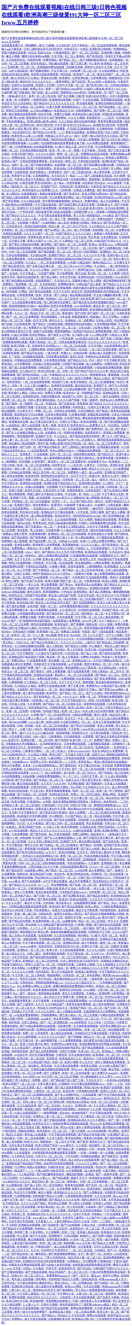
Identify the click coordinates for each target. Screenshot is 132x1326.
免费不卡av (79, 1188)
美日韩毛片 (113, 953)
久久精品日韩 (10, 182)
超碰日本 (95, 476)
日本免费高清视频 (55, 360)
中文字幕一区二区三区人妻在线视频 (97, 617)
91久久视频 (106, 624)
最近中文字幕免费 (87, 910)
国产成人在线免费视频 (23, 367)
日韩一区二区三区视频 (15, 63)
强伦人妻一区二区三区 (28, 468)
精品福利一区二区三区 (15, 1069)
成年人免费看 (77, 812)
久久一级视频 (96, 211)
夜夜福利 (68, 313)
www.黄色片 (67, 1145)
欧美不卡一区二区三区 (57, 237)
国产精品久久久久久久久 (21, 215)
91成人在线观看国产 (27, 1112)
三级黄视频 (32, 1018)
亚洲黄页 (25, 454)
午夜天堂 (51, 1268)
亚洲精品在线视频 (29, 1224)
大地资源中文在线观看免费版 (90, 577)
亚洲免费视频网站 (114, 1257)
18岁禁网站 (118, 993)
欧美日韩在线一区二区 (51, 1206)
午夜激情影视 (92, 580)
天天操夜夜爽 (76, 428)
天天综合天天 (62, 280)
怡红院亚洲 (87, 298)
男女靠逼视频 (94, 823)
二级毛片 (89, 642)
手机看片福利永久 (84, 457)
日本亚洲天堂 (14, 226)
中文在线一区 (73, 494)
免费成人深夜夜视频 (106, 233)
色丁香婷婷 (116, 790)
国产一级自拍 (28, 993)
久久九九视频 (76, 117)
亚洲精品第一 (103, 747)
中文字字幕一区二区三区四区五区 (24, 859)
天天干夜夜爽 (41, 1000)
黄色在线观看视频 (42, 624)
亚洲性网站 (80, 591)
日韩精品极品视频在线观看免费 (28, 906)
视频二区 (18, 428)
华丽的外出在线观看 (98, 356)
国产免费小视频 (103, 1235)
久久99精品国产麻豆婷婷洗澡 (55, 924)
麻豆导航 (114, 1069)
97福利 (88, 88)
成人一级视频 (44, 1087)
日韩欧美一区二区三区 (90, 997)
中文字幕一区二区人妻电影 (68, 56)
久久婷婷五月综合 (23, 1156)
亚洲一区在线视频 (99, 700)
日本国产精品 (72, 418)
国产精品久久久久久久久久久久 (108, 403)
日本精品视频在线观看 (34, 150)
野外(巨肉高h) (43, 182)
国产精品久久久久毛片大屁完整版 (63, 551)
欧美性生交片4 (42, 1123)
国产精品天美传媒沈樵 (92, 1134)
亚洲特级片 (55, 172)
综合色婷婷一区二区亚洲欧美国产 (84, 599)
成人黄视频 (21, 541)
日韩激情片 (119, 743)
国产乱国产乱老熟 (32, 580)
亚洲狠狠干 (55, 1235)
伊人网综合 (13, 193)
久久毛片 (46, 783)
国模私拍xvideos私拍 (73, 92)
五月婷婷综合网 (45, 338)
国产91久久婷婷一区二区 (110, 298)
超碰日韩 (34, 588)
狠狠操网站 (54, 975)
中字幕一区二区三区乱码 (78, 747)
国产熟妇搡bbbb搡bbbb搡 (99, 164)
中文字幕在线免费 (101, 1112)
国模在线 (92, 624)
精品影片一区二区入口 (25, 186)
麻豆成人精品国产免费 (62, 595)
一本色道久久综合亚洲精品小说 (39, 855)
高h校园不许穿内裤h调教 (32, 816)
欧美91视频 (52, 580)
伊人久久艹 (21, 298)
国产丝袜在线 (67, 403)
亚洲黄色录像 (75, 67)
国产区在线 (84, 1268)
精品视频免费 (116, 1029)
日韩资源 (38, 562)
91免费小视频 (57, 566)
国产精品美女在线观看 (108, 924)
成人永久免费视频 (59, 407)
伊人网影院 (56, 816)
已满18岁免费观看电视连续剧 (108, 1272)
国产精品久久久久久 (117, 584)
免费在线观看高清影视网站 (60, 1109)
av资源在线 (109, 81)
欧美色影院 (94, 1188)
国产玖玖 (30, 678)
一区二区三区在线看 (74, 345)
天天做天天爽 (17, 240)
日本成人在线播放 (115, 783)
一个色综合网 (25, 211)
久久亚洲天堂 (68, 609)
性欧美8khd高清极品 (63, 139)
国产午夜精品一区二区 (47, 570)
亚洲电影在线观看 (31, 483)
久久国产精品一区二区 (79, 816)
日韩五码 (116, 732)
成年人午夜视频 (24, 892)
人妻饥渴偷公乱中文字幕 (43, 866)
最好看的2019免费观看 (19, 204)
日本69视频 (71, 1235)
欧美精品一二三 (119, 461)
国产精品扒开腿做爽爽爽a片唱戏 (105, 913)
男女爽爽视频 (59, 884)
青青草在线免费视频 (79, 1004)
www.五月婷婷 (100, 168)
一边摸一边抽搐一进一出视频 (96, 1152)
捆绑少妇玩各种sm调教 (36, 56)
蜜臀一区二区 (44, 410)
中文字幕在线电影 (46, 204)
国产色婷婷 (62, 740)
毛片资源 (25, 1116)
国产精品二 (122, 436)
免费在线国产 (105, 219)
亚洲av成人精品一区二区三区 (60, 559)
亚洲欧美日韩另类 (104, 125)
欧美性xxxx (106, 244)
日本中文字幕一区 (92, 776)
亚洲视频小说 (109, 863)
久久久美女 (95, 1022)
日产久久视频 (114, 635)
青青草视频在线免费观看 (99, 627)
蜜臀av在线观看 (97, 1315)
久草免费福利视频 (105, 324)
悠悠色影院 (14, 381)
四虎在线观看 (10, 512)
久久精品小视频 (38, 754)
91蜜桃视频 (68, 678)
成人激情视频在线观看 (58, 457)
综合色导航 (45, 114)
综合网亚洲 (121, 320)
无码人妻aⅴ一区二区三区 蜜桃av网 (44, 1101)
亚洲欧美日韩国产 (115, 472)
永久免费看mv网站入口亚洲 (34, 986)
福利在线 (14, 1022)
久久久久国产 (14, 902)
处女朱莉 (45, 627)
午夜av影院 (42, 1170)
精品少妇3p (62, 1282)
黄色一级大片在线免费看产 (31, 1311)
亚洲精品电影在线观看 (116, 179)
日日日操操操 (104, 277)
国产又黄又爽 (79, 63)
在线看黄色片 (93, 432)
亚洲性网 (104, 993)
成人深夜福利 (53, 772)
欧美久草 (52, 949)
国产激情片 (38, 671)
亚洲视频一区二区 (26, 284)
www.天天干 (122, 1076)
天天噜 (13, 812)
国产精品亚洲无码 (14, 266)
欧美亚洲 (69, 1091)
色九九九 (113, 921)
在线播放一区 (53, 432)
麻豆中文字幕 (33, 902)
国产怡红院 (79, 81)
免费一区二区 (88, 696)
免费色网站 (50, 59)
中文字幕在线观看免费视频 (55, 215)
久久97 (39, 1004)
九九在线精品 (61, 798)
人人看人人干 (31, 1304)
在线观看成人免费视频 (67, 620)
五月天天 (70, 718)
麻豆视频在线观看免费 (23, 114)
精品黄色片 (98, 834)
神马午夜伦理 (44, 125)
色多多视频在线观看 (97, 855)
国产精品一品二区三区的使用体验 (83, 570)
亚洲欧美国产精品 (113, 161)
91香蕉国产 (39, 461)
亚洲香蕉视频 (11, 352)
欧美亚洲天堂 (67, 1268)
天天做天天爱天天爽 (77, 754)
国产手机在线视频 (51, 418)
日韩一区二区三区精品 (47, 479)
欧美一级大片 (10, 978)
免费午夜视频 (46, 617)
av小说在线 (95, 1000)
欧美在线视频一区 (91, 421)
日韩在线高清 (89, 1279)
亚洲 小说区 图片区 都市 (24, 128)
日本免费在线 (109, 237)
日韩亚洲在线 (80, 77)
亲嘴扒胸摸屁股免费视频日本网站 (74, 986)
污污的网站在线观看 (118, 638)
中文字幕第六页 (32, 1120)
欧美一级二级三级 (51, 1243)
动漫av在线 (52, 722)
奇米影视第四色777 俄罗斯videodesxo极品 (85, 1304)
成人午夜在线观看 (59, 834)
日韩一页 (68, 371)
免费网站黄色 (66, 284)
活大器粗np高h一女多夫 (113, 667)
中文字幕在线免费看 (66, 1065)
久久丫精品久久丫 (110, 620)
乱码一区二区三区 (61, 454)
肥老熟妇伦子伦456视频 (29, 414)
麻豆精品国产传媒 (41, 874)
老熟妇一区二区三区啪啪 (111, 986)
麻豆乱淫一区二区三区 (107, 305)
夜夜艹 (50, 88)
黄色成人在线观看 (35, 1134)
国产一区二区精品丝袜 (78, 172)
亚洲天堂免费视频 (61, 305)
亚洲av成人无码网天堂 (103, 352)
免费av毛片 (37, 88)
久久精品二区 (53, 599)
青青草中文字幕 (21, 175)
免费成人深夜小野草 (15, 533)
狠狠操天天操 (50, 1127)
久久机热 (82, 1145)
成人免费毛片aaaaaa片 (105, 1073)
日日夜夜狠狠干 (101, 548)
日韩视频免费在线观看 (103, 523)
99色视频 (12, 291)
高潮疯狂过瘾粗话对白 (115, 960)
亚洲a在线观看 (79, 899)
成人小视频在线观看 (69, 1011)
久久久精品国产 (21, 1047)
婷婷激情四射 (108, 910)
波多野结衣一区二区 (111, 884)
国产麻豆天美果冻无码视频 (112, 736)
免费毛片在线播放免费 (52, 685)
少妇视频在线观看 (33, 356)
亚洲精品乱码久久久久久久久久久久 (49, 1214)
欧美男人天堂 (88, 559)
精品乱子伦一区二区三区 (45, 313)
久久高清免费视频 (65, 935)
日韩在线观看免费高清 (73, 342)
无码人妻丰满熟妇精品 (42, 400)
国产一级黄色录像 (107, 1174)
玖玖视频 (25, 461)
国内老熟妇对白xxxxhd (87, 515)
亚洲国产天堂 (44, 436)
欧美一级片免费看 (108, 1239)
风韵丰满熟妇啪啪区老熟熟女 (71, 801)
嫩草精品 (41, 1253)
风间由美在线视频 (117, 508)
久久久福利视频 (27, 1036)
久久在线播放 (22, 1152)
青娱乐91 (96, 222)
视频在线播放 (26, 1130)
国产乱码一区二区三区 (100, 1185)
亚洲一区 (102, 790)
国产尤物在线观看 (55, 1120)
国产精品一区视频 (91, 845)
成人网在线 (55, 389)
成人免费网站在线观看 (80, 1167)
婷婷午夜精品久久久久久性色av (52, 573)
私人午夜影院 (70, 656)
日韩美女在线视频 (65, 410)
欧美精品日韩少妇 (83, 1319)
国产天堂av (8, 1257)
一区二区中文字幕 (64, 1141)
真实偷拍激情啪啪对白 (110, 682)
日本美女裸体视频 (56, 414)
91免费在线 (123, 229)
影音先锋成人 (39, 63)
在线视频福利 (29, 193)
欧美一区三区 (95, 707)
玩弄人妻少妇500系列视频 (33, 139)
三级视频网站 (94, 566)
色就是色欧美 (28, 819)
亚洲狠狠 (7, 1167)
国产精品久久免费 (103, 1243)
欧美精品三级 (20, 269)
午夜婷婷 (36, 711)
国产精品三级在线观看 (15, 197)
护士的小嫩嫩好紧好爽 (108, 295)
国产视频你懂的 (40, 70)
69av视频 (6, 1152)
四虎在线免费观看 (23, 168)
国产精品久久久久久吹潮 (64, 1199)
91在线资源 (21, 172)
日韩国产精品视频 (73, 363)
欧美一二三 (57, 132)
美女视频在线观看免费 (65, 848)
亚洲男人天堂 (39, 761)
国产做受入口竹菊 (59, 334)
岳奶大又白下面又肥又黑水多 (84, 779)
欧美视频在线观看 (101, 309)
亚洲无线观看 (76, 566)
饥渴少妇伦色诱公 (97, 96)
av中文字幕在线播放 (55, 881)
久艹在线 (14, 356)
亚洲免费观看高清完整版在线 (102, 291)
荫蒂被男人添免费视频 (47, 544)
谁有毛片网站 (111, 1275)
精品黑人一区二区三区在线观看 (74, 675)
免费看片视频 (28, 617)
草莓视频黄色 (80, 316)
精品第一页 (53, 656)
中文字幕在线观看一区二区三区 (42, 942)
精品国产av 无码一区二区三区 (80, 396)
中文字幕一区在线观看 (60, 562)
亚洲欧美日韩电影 (100, 49)
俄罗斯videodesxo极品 (115, 975)
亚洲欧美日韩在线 (23, 1286)
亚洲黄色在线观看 (62, 385)
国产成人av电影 (90, 848)
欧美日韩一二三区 (44, 1188)
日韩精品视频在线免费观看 (104, 758)
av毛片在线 (45, 819)
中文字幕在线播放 (70, 486)
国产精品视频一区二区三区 (55, 251)
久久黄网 (113, 273)
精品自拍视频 (103, 816)
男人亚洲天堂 (121, 1300)
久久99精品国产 (55, 1004)
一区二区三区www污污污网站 (74, 266)
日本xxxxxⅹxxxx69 (79, 750)
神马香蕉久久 (64, 902)
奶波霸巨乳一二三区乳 (101, 117)
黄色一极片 (18, 732)
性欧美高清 (45, 946)
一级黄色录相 (39, 99)
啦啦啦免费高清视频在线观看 (71, 1123)
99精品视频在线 (51, 396)
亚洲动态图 (28, 740)
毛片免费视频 (65, 273)
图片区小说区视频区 (86, 251)
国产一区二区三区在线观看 (88, 769)
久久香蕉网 (34, 703)
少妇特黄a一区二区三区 (45, 700)
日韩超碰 (83, 819)
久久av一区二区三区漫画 (105, 866)
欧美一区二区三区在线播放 (34, 465)
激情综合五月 (112, 1098)
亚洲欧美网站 (110, 830)
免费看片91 (35, 327)
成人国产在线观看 (115, 978)
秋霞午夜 (84, 888)
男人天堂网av (111, 316)
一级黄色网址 (61, 81)
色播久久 (66, 352)
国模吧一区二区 (34, 403)
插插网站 (12, 461)
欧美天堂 (77, 291)
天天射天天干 (25, 410)
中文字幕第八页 (115, 613)
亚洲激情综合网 (19, 421)
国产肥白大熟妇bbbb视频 (24, 244)
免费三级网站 (81, 834)
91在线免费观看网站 (70, 1029)
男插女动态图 (49, 77)
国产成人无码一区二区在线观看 (65, 823)
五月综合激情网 (115, 208)
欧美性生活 (16, 595)
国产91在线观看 (31, 881)
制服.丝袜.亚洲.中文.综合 (61, 888)
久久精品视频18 (109, 70)
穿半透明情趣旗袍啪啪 (56, 201)
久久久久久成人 (91, 544)
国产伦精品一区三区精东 (29, 106)
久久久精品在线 (31, 201)
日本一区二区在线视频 (23, 251)
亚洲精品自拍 (86, 277)
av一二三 (44, 884)
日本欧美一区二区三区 (76, 479)
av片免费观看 (22, 363)
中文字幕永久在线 (113, 494)
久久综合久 (61, 436)
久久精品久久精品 (25, 685)
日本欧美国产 (93, 490)
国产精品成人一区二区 (44, 689)
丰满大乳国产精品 (23, 153)
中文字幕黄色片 (28, 812)
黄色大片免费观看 (73, 993)
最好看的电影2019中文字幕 (71, 978)
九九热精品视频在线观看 (29, 646)
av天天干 (51, 852)
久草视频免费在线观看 (31, 613)
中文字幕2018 (112, 1210)
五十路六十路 (10, 837)
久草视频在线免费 (87, 1091)
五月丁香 (83, 1253)
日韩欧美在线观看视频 (79, 367)
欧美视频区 (111, 566)
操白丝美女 (113, 798)
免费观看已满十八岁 (61, 537)
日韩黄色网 (34, 59)
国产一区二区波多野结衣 (55, 714)
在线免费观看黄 (16, 258)
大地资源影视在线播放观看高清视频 (54, 1152)
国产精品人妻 (66, 1149)
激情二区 (71, 161)
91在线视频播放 (11, 776)
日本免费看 (63, 1188)
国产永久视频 (66, 96)
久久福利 (34, 143)
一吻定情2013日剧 (62, 548)
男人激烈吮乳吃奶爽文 (58, 302)
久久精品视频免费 (75, 389)
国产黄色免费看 (47, 899)
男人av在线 (94, 81)
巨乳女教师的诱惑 (80, 1054)
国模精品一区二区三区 (86, 1018)
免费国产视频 (25, 407)
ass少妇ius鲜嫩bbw (41, 110)
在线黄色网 (45, 935)
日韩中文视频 (68, 1051)
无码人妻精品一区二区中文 (108, 671)
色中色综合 (45, 978)
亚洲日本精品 (57, 649)
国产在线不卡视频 (108, 1297)
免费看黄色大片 (110, 555)
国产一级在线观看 (103, 631)
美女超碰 (30, 924)
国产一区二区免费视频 (34, 1199)
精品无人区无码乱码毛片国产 (53, 602)
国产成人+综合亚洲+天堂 (112, 928)
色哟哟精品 (120, 49)
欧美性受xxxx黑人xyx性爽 (28, 135)
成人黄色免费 (92, 1170)
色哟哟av (17, 1319)
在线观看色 (8, 852)
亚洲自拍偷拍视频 (35, 226)
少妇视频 (22, 222)
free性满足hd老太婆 (87, 338)
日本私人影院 (104, 320)
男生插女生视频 (58, 1203)
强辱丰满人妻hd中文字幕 (50, 808)
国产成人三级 (89, 653)
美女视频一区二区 (59, 660)
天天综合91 (116, 551)
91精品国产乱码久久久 (108, 240)
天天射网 (74, 729)
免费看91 (8, 284)
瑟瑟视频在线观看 (112, 99)
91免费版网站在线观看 (84, 555)
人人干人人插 (10, 982)
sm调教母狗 (69, 921)
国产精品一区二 (69, 59)
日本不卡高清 (81, 1214)
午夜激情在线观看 (118, 769)
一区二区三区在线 (81, 1250)
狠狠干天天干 (79, 1177)
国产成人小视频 (116, 512)
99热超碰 (25, 837)
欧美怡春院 (35, 747)
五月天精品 (8, 407)
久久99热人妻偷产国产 (113, 1065)
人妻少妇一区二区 (20, 1290)
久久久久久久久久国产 (52, 1036)
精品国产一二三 (24, 1170)
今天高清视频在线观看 (90, 638)
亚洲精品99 (29, 1261)
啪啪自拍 (79, 497)
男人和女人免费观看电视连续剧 (94, 1290)
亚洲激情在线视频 (60, 99)
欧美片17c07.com (116, 88)
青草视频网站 (51, 591)
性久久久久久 (118, 479)
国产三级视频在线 (110, 248)
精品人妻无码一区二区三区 (49, 472)
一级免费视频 (49, 1112)
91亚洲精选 (19, 378)
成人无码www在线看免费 (84, 1159)
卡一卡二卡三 (71, 776)
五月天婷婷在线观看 (40, 157)
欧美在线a (60, 168)
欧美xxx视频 (110, 580)
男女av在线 (67, 1127)
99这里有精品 (84, 678)
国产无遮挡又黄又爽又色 (103, 389)
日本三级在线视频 (116, 570)
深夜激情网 (40, 649)
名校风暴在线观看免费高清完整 (92, 1264)
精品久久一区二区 (95, 1036)
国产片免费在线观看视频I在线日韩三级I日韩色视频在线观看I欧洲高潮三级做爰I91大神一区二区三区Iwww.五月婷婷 (64, 15)
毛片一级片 (96, 360)
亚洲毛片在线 (33, 490)
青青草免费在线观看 (110, 121)
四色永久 (77, 201)
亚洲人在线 (77, 356)
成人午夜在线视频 (35, 1319)
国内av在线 (24, 523)
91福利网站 (49, 222)
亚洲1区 (63, 899)
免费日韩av (19, 660)
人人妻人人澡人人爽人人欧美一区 (32, 219)
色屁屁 (86, 631)
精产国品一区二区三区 (60, 870)
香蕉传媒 (47, 1065)
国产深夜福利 (22, 92)
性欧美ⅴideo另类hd (78, 1101)
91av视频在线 (14, 1185)
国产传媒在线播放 (41, 164)
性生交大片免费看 (25, 1192)
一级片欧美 (52, 352)
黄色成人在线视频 (23, 1279)
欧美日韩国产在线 (30, 826)
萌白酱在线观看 (59, 63)
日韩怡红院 (66, 186)
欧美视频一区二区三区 (107, 1054)
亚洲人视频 (71, 1062)
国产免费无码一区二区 (100, 428)
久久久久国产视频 (68, 400)
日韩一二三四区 (101, 1221)
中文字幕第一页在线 (94, 150)
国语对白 (89, 1058)
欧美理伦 (52, 693)
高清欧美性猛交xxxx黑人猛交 (112, 197)
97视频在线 (105, 1261)
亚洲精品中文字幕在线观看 (58, 512)
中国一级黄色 (90, 400)
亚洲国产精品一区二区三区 (65, 255)
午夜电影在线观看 (89, 161)
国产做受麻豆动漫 (57, 179)
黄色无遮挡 (34, 591)
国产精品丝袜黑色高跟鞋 (85, 436)
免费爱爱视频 (122, 765)
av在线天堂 (21, 1054)
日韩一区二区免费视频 (94, 1181)
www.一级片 (33, 551)
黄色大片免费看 (11, 765)
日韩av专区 (36, 392)
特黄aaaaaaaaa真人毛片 (113, 1279)
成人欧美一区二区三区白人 (80, 772)
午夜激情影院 (61, 52)
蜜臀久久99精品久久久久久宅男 (89, 968)
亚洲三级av (69, 588)
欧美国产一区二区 (84, 74)
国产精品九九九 (78, 360)
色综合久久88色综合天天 (52, 1007)
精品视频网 (8, 410)
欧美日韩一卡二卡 (81, 740)
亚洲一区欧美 (44, 295)
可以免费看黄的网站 (62, 197)
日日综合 (109, 1022)
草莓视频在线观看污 (58, 1300)
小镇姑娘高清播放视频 (108, 367)
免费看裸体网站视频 (15, 342)
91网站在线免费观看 (112, 1015)
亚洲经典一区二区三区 (21, 67)
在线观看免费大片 (12, 45)
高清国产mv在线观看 (36, 577)
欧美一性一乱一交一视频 (64, 150)
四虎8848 (83, 1109)
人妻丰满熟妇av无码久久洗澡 (72, 1221)
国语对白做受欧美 (28, 277)
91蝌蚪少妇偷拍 (91, 656)
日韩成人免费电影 (84, 190)
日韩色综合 (27, 982)
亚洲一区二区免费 (17, 711)
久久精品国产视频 (20, 479)
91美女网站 (37, 1232)
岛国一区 (57, 1062)
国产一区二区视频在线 (54, 1022)
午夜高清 (96, 186)
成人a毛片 (20, 349)
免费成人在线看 (71, 631)
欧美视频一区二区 (48, 631)
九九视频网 (53, 1232)
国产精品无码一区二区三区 (63, 613)
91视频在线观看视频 (18, 248)
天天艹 (120, 483)
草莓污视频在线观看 (14, 52)
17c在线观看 (89, 1094)
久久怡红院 (63, 45)
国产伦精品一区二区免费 (32, 794)
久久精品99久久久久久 (38, 769)
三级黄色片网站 (32, 750)
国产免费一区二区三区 (108, 110)
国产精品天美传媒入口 (45, 642)
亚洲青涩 (52, 1058)
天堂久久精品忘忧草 (106, 1246)
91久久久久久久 (42, 81)
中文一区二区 (86, 718)
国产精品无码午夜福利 (54, 812)
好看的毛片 (105, 859)
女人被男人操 (80, 334)
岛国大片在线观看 (63, 910)
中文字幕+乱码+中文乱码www (73, 125)
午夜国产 (35, 222)
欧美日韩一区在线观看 (99, 649)
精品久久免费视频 (112, 750)
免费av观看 (56, 443)
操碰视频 (95, 179)
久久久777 (69, 269)
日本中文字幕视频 (98, 526)
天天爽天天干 (122, 262)
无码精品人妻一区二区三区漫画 (21, 805)
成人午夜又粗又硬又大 (44, 421)
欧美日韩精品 (81, 157)
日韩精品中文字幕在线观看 (91, 1033)
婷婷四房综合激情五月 (55, 476)
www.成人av (40, 1217)
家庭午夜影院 (10, 931)
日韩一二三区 (115, 1083)
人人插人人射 (51, 826)
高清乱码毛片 (63, 515)
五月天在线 (80, 237)
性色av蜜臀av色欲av (62, 450)
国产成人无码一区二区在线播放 (44, 1185)
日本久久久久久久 (17, 1210)
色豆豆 (96, 750)
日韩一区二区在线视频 (31, 1138)
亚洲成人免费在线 (86, 971)
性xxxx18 (95, 1123)
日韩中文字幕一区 (81, 805)
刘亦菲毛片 (71, 49)
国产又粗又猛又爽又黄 (40, 266)
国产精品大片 (106, 454)
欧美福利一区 (25, 1246)
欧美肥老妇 (82, 186)
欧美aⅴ (93, 244)
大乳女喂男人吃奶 (20, 736)
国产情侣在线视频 (72, 906)
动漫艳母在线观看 (94, 703)
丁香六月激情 (77, 1130)
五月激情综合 (11, 1203)
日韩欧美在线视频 (113, 114)
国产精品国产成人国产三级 (67, 1080)
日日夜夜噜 (85, 1246)
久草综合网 (24, 989)
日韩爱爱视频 (25, 295)
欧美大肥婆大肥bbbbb (95, 193)
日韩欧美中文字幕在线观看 (50, 664)
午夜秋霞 (62, 1054)
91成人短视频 (20, 334)
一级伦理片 (97, 508)
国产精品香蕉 (20, 537)
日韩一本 (17, 385)
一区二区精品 (42, 798)
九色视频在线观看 (111, 982)
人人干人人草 (38, 928)
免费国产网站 (102, 740)
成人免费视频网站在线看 (109, 573)
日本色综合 (8, 1282)
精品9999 (25, 81)
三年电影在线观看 (74, 758)
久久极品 (39, 1268)
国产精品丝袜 (118, 193)
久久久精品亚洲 (27, 1105)
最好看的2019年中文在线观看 (86, 808)
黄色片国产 (56, 754)
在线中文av (98, 754)
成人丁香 (60, 219)
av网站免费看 (102, 562)
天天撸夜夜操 (105, 128)
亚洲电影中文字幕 (20, 1217)
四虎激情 (73, 1210)
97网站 (23, 291)
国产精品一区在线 (76, 349)
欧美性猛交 (62, 624)
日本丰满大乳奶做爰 (21, 1145)
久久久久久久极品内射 (40, 732)
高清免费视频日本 (17, 609)
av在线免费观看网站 (27, 1015)
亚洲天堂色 (8, 277)
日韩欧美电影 (58, 707)
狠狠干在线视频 (43, 331)
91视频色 (64, 1083)
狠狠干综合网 (39, 197)
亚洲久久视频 (20, 88)
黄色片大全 (31, 845)
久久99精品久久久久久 (96, 787)
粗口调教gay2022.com (89, 1098)
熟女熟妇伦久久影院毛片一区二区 (56, 877)
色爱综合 (51, 403)
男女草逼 (93, 237)
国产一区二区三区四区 (86, 52)
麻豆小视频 (13, 56)
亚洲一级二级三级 (25, 913)
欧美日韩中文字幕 (17, 1300)
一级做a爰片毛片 (16, 96)
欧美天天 (63, 425)
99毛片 (120, 381)
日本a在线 (84, 327)
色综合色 (60, 874)
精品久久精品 (102, 378)
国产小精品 (61, 295)
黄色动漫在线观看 (118, 1149)
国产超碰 (38, 92)
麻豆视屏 (55, 1217)
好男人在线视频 (13, 769)
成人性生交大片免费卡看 (59, 997)
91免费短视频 (77, 414)
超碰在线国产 (55, 349)
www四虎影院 (83, 305)
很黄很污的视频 (93, 1138)
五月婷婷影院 (48, 284)
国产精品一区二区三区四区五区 (62, 703)
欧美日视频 (19, 801)
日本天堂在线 (68, 277)
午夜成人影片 (85, 504)
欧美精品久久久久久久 (68, 1192)
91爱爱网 (23, 99)
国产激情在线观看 (110, 653)
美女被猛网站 (83, 562)
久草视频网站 (41, 175)
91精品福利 (84, 262)
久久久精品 (66, 121)
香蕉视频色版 (70, 544)
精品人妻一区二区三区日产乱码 (68, 226)
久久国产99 (93, 1217)
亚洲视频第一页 (119, 59)
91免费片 (100, 504)
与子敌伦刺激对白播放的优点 (35, 1282)
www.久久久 (70, 696)
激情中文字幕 (73, 917)
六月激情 (94, 863)
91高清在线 (72, 653)
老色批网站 (94, 975)
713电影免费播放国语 (114, 906)
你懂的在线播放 (73, 432)
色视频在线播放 (91, 1156)
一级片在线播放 (110, 396)
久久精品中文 (28, 371)
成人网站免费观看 (42, 515)
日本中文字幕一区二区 (71, 85)
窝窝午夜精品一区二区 (43, 342)
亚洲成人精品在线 (88, 1232)
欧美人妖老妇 (76, 707)
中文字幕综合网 (116, 599)
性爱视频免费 (37, 533)
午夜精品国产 (44, 1246)
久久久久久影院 (45, 153)
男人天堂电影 (75, 649)
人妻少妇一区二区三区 (111, 989)
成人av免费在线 (11, 942)
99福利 (48, 468)
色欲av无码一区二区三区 (67, 627)
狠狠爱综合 (116, 77)
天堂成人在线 (17, 703)
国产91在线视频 (71, 1224)
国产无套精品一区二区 (39, 526)
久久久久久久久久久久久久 (105, 342)
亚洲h (97, 830)
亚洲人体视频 (105, 725)
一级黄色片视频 (83, 573)
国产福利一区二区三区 (101, 313)
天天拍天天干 (59, 175)
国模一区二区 (48, 606)
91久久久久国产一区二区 (39, 233)
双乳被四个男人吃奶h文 (16, 1080)
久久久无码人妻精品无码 (43, 841)
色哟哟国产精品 (92, 392)
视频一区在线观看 (40, 497)
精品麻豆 (34, 1065)
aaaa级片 (46, 1018)
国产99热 (80, 313)
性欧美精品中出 (38, 707)
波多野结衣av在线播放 (89, 584)
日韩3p (27, 1268)
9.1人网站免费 (99, 334)
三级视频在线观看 (99, 743)
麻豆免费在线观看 (90, 841)
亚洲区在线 (117, 465)
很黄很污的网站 (80, 222)
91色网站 (23, 928)
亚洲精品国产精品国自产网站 (24, 1163)
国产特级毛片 (110, 1156)
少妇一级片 (40, 736)
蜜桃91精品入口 (103, 262)
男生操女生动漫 (30, 512)
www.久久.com (23, 638)
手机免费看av (42, 910)
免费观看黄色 (75, 490)
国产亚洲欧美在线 (74, 895)
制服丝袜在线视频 (98, 414)
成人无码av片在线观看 (23, 935)
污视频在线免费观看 (88, 450)
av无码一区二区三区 (83, 1239)
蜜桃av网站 (109, 794)
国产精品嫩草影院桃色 (51, 1174)
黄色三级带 (12, 580)
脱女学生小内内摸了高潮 (16, 910)
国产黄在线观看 (107, 190)
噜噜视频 (88, 682)
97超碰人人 (82, 548)
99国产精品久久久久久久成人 (74, 233)
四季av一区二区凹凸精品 (85, 794)
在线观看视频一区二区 (23, 287)
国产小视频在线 (93, 1192)
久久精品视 (37, 599)
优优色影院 (42, 971)
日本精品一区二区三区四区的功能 (22, 229)
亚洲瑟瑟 (41, 389)
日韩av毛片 (123, 1116)
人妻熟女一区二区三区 (48, 1091)
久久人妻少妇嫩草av (37, 385)
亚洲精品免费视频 (113, 1123)
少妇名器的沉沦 (21, 132)
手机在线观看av (77, 863)
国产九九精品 (94, 693)
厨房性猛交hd (86, 269)
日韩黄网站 (55, 736)
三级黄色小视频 (86, 964)
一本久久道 (32, 584)
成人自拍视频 (14, 1141)
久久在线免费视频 (66, 519)
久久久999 (59, 783)
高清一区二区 (110, 935)
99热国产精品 (51, 711)
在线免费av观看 (113, 1188)
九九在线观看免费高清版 (27, 302)
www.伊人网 (89, 620)
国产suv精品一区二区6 (58, 229)
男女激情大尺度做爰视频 (24, 1308)
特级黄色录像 (66, 964)
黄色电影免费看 (56, 859)
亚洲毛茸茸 (74, 859)
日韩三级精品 (30, 1022)
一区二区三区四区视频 (103, 349)
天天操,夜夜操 (103, 1308)
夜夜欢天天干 (97, 1141)
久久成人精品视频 (116, 776)
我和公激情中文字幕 (94, 1199)
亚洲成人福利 (33, 1109)
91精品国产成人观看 (89, 284)
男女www (77, 1069)
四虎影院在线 (31, 396)
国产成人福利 (49, 277)
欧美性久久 (36, 1257)
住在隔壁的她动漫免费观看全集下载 (63, 143)
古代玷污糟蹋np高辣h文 (108, 660)
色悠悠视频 (74, 182)
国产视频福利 (94, 783)
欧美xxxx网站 (73, 1286)
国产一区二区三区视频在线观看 (33, 1094)
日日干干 (56, 269)
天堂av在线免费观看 (39, 258)
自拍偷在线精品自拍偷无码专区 (73, 258)
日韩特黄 (66, 190)
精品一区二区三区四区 (92, 921)
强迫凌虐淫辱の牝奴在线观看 (53, 211)
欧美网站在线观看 (115, 1000)
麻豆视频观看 (17, 494)
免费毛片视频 (62, 114)
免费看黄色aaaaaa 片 (59, 1275)
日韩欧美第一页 (97, 92)
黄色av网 (43, 931)
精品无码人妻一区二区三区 (49, 1181)
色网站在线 (19, 157)
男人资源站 (37, 530)
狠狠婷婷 (46, 1141)
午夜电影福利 (36, 888)
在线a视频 (29, 776)
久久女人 (68, 1105)
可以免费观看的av (106, 146)
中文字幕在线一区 (78, 953)
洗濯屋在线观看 (13, 233)
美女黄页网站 (61, 1018)
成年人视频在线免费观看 (110, 1062)
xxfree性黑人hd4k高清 (94, 729)
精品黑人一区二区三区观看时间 (67, 461)
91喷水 (125, 273)
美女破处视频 (85, 103)
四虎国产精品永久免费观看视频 (92, 331)
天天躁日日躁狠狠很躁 (81, 128)
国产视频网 (77, 624)
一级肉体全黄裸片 (100, 957)
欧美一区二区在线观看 (76, 1073)
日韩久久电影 (22, 573)
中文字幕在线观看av (43, 439)
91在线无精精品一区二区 (75, 722)
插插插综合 (94, 215)
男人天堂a (79, 215)
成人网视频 (93, 497)
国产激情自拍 (68, 765)
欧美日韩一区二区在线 (31, 1058)
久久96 (35, 1250)
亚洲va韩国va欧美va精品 (42, 121)
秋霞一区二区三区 (83, 790)
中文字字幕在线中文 (74, 700)
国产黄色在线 (38, 834)
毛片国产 (37, 837)
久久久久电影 (122, 530)
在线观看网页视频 (85, 902)
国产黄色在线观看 (40, 291)
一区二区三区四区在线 (73, 957)
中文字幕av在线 (120, 855)
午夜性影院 (49, 805)
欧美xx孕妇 (92, 906)
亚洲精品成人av (82, 660)
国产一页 (16, 620)
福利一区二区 (20, 164)
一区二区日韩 (89, 248)
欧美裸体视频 (105, 457)
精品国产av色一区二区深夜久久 (76, 439)
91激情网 (69, 504)
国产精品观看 (61, 1177)
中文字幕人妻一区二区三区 (88, 798)
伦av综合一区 (78, 635)
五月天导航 (95, 345)
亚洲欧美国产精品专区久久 (60, 483)
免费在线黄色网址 (48, 678)
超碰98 (37, 1047)
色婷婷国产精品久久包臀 (48, 1196)
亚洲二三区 (68, 1232)
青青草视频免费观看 (58, 790)
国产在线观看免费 (79, 671)
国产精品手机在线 (32, 352)
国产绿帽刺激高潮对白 (94, 59)
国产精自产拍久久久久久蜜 (92, 371)
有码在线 (66, 74)
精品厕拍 (43, 305)
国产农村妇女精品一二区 (32, 374)
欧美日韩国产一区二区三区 (19, 1083)
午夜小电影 (8, 465)
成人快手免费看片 (80, 881)
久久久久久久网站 (87, 1163)
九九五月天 (96, 899)
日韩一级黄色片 (106, 269)
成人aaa (117, 1196)
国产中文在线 (38, 1235)
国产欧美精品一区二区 (48, 696)
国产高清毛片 (72, 193)
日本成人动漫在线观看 (47, 363)
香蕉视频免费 (25, 436)
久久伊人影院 (55, 1138)
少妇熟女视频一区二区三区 (109, 327)
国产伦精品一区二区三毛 (48, 779)
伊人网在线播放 (85, 537)
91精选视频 (24, 1188)
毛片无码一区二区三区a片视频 (60, 1076)
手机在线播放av (16, 121)
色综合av (100, 182)
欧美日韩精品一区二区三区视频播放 (92, 381)
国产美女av (66, 584)
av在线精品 (13, 425)
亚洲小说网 (16, 490)
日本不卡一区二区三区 (49, 1156)
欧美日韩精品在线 (78, 874)
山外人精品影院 (19, 70)
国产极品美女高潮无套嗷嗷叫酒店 (94, 302)
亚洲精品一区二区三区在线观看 (67, 533)
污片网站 (19, 1167)
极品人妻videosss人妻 (115, 848)
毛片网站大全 (66, 1293)
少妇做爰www (20, 761)
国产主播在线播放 (12, 1272)
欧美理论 (57, 504)
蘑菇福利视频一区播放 (80, 1174)
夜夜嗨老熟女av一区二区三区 (80, 106)
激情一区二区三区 (71, 855)
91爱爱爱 (88, 736)
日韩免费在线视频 (57, 356)
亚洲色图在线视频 (54, 953)
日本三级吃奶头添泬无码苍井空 (43, 49)
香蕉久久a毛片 (111, 476)
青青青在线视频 (75, 1185)
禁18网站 (114, 1130)
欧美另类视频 (70, 826)
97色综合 (66, 591)
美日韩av (8, 642)
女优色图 (33, 606)
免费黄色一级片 (78, 472)
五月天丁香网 (115, 888)
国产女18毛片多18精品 (115, 139)
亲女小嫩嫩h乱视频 (75, 468)
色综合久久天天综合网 (71, 1315)
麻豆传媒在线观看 (28, 783)
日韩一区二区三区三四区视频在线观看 (42, 863)
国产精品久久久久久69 (23, 884)
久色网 (37, 559)
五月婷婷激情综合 (51, 743)
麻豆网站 (47, 244)
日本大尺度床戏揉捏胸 (107, 722)
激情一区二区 (108, 942)
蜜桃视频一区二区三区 (82, 219)
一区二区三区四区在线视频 (104, 812)
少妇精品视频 (55, 324)
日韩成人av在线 (69, 541)
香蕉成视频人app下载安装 (81, 667)
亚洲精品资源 (95, 132)
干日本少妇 (37, 790)
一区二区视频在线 (81, 1282)
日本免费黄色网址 (23, 808)
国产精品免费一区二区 (43, 541)
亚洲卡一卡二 (60, 501)
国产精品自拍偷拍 (98, 895)
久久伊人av (98, 953)
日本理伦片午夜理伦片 (55, 1250)
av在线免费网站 (24, 389)
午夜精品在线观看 (36, 566)
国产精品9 (39, 324)
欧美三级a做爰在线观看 (63, 523)
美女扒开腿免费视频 (42, 1054)
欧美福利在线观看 (100, 1177)
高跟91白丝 (44, 52)
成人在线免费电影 (65, 1246)
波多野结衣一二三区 (116, 801)
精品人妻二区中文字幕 (79, 146)
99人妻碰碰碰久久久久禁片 (97, 1076)
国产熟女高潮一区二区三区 (60, 327)
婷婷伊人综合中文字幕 (99, 67)
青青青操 (82, 403)
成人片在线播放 (110, 201)
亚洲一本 (11, 99)
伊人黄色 (94, 63)
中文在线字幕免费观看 (43, 208)
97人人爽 (38, 635)
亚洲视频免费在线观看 (51, 67)
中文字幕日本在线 (89, 765)
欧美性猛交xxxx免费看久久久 (41, 190)
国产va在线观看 (31, 425)
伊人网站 (116, 168)
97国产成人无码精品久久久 (95, 877)
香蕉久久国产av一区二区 (42, 240)
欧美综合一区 (122, 859)
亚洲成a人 (108, 1051)
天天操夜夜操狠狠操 (86, 1025)
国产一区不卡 (81, 1275)
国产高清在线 (95, 56)
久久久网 (96, 1109)
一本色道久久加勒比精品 (70, 526)
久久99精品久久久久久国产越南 (108, 226)
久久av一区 (21, 313)
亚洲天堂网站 (33, 457)
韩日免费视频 (49, 584)
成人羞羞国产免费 (23, 667)
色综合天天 (58, 378)
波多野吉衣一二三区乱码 (67, 465)
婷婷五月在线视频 (17, 110)
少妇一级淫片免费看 (79, 378)
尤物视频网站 (49, 1015)
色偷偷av (97, 1214)
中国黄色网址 (44, 168)
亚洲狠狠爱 (90, 859)
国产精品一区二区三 (72, 693)
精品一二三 (76, 175)
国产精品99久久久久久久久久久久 (54, 103)
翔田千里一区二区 (71, 580)
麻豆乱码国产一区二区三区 (113, 74)
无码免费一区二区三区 (103, 892)
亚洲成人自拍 (30, 418)
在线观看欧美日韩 (59, 1319)
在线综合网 (81, 352)
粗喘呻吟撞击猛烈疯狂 (79, 324)
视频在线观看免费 (51, 193)
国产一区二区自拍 (49, 1105)
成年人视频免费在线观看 (53, 555)
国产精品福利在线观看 (44, 957)
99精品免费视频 (82, 714)
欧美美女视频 (89, 1065)
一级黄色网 (96, 978)
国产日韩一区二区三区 (48, 895)
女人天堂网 (24, 570)
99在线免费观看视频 (14, 143)
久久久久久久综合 (71, 642)
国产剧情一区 (14, 403)
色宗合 (32, 52)
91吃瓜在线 (27, 338)
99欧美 (80, 96)
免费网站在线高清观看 (95, 153)
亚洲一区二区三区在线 (43, 96)
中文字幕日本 (10, 483)
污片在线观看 (113, 1214)
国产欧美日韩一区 (97, 85)
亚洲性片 (22, 208)
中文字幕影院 (25, 653)
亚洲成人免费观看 (114, 432)
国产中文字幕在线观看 (112, 1094)
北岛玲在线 (56, 161)
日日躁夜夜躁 (72, 736)
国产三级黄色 (25, 1004)
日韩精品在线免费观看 (28, 360)
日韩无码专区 (39, 787)
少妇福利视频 (67, 508)
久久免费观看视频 (70, 1040)
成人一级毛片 (100, 479)
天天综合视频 (91, 99)
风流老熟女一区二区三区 (52, 1130)
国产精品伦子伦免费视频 (18, 1228)
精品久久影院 (14, 1134)
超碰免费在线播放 (85, 454)
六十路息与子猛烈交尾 (75, 530)
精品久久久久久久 (100, 468)
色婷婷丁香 (21, 1232)
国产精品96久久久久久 (28, 997)
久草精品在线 (88, 826)
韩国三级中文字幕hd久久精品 (45, 494)
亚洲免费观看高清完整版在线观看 (100, 1044)
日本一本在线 (97, 1149)
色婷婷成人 (79, 407)
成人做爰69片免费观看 (49, 1286)
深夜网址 (88, 320)
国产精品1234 (41, 132)
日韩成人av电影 (103, 1203)
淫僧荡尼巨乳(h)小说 (67, 946)
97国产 (77, 99)
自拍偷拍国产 (80, 1112)
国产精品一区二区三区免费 (71, 244)
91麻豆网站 (55, 758)
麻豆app (96, 1275)
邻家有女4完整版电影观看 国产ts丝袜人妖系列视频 (40, 1264)
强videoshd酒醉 (18, 722)
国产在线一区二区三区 (83, 884)
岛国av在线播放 (35, 486)
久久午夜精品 (35, 823)
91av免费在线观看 (98, 143)
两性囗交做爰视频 (20, 562)
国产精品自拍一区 (23, 1253)
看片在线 (80, 273)
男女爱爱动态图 (51, 588)
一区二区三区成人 (55, 750)
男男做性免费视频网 (110, 696)
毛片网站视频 (76, 783)
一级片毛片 (46, 519)
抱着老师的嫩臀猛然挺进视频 (68, 931)
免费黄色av (93, 685)
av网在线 (99, 88)
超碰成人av (97, 157)
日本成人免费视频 (88, 139)
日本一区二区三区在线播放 (52, 725)
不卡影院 (11, 1224)
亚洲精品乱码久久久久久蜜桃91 (87, 1120)
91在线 (58, 468)
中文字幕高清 (14, 845)
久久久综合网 (103, 1196)
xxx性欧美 (7, 779)
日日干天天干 (79, 476)
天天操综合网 (38, 255)
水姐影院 (23, 689)
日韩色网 (83, 508)
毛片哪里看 (89, 1261)
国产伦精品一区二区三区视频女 (59, 845)
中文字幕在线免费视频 (62, 1134)
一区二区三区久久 (114, 450)
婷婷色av (31, 555)
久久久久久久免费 (23, 971)
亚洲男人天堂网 (45, 85)
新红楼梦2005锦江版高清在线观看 (104, 1040)
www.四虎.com (92, 917)
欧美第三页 (19, 1214)
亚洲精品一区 (73, 320)
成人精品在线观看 (62, 1033)
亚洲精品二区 (71, 939)
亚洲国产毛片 (49, 186)
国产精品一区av (108, 902)
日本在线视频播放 (17, 255)
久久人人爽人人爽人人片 (32, 718)
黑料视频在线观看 (49, 993)
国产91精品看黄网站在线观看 (38, 1025)
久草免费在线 (99, 77)
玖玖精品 (114, 425)
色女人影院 (112, 132)
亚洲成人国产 (10, 161)
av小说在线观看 (19, 830)
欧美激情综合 (67, 208)
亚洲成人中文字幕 (23, 1011)
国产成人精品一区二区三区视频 (78, 1015)
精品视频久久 (111, 1109)
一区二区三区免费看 (53, 128)
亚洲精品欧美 (111, 392)
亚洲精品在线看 (100, 588)
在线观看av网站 (34, 870)
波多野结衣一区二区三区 (85, 1228)
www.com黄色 (28, 946)
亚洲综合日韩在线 (70, 989)
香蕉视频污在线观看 (37, 848)
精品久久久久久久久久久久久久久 (51, 830)
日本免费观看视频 (78, 168)
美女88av (64, 1112)
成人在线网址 (94, 363)
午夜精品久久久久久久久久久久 (68, 374)
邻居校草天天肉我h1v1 (46, 345)
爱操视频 (114, 374)
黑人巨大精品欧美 (62, 971)
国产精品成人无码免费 (111, 642)
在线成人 (12, 826)
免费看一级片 (40, 1080)
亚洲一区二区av (71, 711)
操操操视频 (63, 732)
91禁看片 (121, 1022)
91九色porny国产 (60, 577)
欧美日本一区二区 (108, 1311)
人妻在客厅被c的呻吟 (25, 1243)
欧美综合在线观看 (20, 649)
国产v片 (112, 1250)
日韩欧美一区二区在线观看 (107, 874)
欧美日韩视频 (67, 852)
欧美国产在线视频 (112, 1087)
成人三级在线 (55, 646)
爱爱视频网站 (63, 331)
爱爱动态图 (10, 863)
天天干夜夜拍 (79, 45)
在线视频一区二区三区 (68, 164)
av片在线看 (75, 664)
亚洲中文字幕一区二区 (95, 946)
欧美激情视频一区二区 (47, 921)
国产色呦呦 (75, 1036)
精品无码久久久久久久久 (42, 1297)
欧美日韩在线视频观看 (15, 787)
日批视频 (51, 486)
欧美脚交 (65, 77)
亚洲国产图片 (22, 504)
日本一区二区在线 (93, 486)
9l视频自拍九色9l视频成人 (22, 743)
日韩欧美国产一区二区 (45, 309)
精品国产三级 (60, 381)
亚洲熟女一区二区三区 (31, 949)
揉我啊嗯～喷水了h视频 (40, 45)
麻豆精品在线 (83, 385)
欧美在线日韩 (25, 602)
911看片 (59, 146)
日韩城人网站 (121, 338)
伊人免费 (44, 548)
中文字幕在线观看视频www (88, 1083)
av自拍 (42, 758)
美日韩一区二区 (97, 273)
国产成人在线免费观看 (69, 1087)
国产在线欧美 (50, 1224)
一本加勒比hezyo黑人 (44, 508)
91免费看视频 (22, 1196)
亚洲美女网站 (22, 544)
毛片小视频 (86, 519)
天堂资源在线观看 (119, 1199)
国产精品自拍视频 (20, 921)
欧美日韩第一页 (21, 345)
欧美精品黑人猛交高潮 (86, 114)
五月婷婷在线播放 (91, 1210)
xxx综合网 (81, 870)
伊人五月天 (86, 1062)
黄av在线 (19, 117)
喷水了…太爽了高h (21, 729)
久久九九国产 (96, 635)
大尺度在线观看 (100, 732)
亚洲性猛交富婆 (59, 794)
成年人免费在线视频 (88, 1127)
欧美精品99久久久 (70, 1058)
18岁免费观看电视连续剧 (74, 606)
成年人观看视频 (56, 671)
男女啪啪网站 (49, 316)
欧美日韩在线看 (19, 790)
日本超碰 (48, 902)
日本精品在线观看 (89, 609)
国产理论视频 (11, 201)
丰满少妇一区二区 (89, 1051)
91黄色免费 (27, 182)
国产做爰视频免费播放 (62, 1253)
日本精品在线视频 (20, 472)
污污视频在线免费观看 (110, 537)
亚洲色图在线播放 (90, 483)
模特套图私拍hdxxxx (117, 693)
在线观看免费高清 (20, 1000)
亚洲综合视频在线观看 (109, 103)
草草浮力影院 (28, 978)
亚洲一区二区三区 (95, 1029)
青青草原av (85, 761)
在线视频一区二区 (103, 229)
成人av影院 (52, 92)
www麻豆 (108, 215)
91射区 (84, 49)
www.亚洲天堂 (10, 740)
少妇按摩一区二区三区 (84, 70)
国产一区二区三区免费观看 (23, 316)
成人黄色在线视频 (12, 476)
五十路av (59, 182)
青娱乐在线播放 (75, 132)
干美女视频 (37, 298)
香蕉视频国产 (119, 143)
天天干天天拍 (61, 291)
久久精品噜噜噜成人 (45, 765)
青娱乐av (32, 548)
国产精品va (49, 1315)
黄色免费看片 (41, 504)
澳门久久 (107, 436)
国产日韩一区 (28, 447)
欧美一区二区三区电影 (105, 1101)
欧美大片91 (31, 1141)
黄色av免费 (49, 968)
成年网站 (41, 1279)
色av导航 (75, 787)
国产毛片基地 (23, 779)
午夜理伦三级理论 (73, 1217)
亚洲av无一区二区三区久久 (19, 1007)
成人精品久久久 (16, 953)
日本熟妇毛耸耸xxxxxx (73, 892)
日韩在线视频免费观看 (34, 161)
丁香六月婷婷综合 (55, 1257)
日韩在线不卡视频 (24, 631)
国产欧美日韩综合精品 (30, 852)
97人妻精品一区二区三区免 (76, 240)
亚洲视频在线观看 (108, 447)
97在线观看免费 (37, 660)
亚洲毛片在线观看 (23, 85)
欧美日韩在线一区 (49, 371)
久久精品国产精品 (39, 1062)
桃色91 (114, 577)
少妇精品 (100, 1250)
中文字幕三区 (59, 70)
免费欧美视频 (17, 1297)
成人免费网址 (97, 870)
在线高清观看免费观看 (74, 309)
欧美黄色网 (32, 476)
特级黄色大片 (80, 732)
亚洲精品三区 (14, 848)
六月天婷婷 (72, 1156)
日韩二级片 (34, 953)
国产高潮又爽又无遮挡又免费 (77, 204)
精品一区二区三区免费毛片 (105, 443)
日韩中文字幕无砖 (99, 407)
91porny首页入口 (62, 497)
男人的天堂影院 (112, 1228)
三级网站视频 (37, 349)
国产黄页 (82, 1141)
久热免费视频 (20, 834)
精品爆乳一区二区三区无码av (107, 1145)
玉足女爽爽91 (28, 899)
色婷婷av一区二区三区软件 (62, 298)
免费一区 (28, 1033)
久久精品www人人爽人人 (35, 1177)
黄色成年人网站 (18, 392)
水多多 (27, 765)
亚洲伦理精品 (37, 334)
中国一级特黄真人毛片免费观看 (92, 1300)
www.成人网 (36, 722)
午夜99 (117, 1261)
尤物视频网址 (84, 110)
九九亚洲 (82, 208)
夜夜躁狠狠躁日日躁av (23, 305)
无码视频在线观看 (50, 939)
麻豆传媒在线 (68, 689)
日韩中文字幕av (69, 421)
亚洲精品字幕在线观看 (114, 939)
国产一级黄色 (115, 870)
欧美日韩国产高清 (46, 1145)
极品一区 (63, 968)
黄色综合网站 (73, 1138)
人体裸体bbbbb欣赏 (21, 798)
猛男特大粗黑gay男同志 (68, 913)
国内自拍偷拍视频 (85, 121)
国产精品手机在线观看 (55, 1308)
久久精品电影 (27, 1174)
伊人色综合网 (75, 1206)
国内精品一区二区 (92, 613)
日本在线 (64, 316)
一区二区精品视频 (84, 1311)
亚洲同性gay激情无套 (64, 1044)
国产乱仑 (124, 349)
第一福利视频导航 (46, 1040)
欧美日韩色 (96, 208)
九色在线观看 (65, 617)
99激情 (115, 946)
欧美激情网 (37, 1300)
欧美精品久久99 (64, 110)
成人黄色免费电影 (104, 1004)
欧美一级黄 (50, 425)
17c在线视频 (40, 454)
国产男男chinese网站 (111, 689)
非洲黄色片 (123, 1004)
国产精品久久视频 (76, 646)
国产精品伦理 (14, 870)
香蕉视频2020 (28, 931)
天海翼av (91, 993)
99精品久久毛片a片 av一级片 (62, 135)
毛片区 (21, 823)
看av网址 (7, 573)
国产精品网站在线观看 (20, 280)
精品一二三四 (92, 494)
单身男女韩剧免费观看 (45, 74)
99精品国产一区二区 (51, 367)
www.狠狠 (89, 989)
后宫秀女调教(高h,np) (113, 1025)
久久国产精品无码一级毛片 (87, 501)
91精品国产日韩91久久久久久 (111, 1268)
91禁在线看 (115, 504)
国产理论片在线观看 (83, 725)
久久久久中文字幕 (94, 255)
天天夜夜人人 (44, 1221)
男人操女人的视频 (80, 1203)
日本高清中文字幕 (54, 490)
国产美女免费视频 (105, 678)
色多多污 (107, 656)
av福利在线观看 (83, 830)
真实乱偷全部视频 (46, 892)
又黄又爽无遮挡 (47, 1083)
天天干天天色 (22, 559)
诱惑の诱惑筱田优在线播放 (111, 761)
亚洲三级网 (97, 512)
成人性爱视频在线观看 (44, 609)
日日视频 (22, 1257)
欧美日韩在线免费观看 (51, 1261)
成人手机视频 (84, 197)
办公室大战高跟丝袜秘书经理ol (61, 1047)
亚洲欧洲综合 (33, 428)
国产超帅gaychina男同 (69, 88)
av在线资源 (121, 1253)
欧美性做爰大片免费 (101, 533)
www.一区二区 (103, 258)
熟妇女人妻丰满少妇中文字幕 (38, 1149)
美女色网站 (19, 968)
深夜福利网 (30, 939)
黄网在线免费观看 (81, 1308)
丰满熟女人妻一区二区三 (48, 1116)
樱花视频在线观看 (55, 729)
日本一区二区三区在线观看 (19, 1206)
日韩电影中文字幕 (99, 931)
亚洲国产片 (100, 385)
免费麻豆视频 (121, 1177)
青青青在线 (35, 237)
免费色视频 (122, 624)
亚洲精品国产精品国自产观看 (27, 656)
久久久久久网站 (40, 269)
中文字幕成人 (28, 273)
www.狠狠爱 (115, 182)
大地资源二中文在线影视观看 (77, 1297)
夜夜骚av (96, 316)
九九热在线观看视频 (72, 949)
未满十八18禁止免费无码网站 (98, 541)
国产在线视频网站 (84, 602)
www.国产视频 (53, 747)
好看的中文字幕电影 (14, 588)
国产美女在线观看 (65, 819)
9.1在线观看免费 (38, 450)
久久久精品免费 (11, 1304)
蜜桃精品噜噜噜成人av (108, 805)
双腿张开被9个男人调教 (87, 280)
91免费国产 (34, 968)
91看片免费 (53, 106)
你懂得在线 (111, 363)
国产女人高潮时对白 (67, 1094)
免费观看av (19, 548)
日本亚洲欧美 (86, 410)
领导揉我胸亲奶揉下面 (117, 280)
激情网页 (111, 1293)
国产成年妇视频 (16, 606)
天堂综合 (103, 465)
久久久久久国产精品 (33, 1203)
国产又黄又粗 (76, 685)
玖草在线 (41, 407)
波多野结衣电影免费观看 (59, 1163)
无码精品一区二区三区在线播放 (31, 501)
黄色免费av (8, 989)
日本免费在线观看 (75, 743)
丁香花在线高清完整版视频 (55, 287)
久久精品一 (101, 266)
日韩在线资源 (120, 407)
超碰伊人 (85, 1235)
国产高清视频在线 (114, 515)
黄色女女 (63, 635)
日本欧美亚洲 (62, 157)
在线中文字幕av (88, 689)
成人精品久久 (18, 707)
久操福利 (82, 1149)
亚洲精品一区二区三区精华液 (41, 960)
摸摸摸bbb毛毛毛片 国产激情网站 (46, 117)
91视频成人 (74, 1261)
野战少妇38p (91, 1087)
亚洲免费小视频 (111, 52)
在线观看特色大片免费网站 (100, 1011)
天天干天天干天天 (70, 682)
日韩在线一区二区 (74, 975)
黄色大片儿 (56, 320)
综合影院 (87, 182)
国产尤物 (106, 338)
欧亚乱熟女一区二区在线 (63, 928)
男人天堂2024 (104, 595)
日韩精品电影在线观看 (15, 772)
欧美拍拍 (54, 906)
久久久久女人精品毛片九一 (81, 982)
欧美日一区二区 (21, 635)
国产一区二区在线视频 (114, 1163)
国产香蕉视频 (38, 537)
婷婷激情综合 (98, 374)
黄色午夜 (42, 443)
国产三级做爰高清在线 (99, 175)
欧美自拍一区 (71, 392)
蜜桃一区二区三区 (68, 153)
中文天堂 (62, 805)
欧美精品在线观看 (96, 551)
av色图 (72, 262)
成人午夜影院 (89, 942)
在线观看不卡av (98, 461)
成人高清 (63, 222)
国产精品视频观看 (93, 1047)
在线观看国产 (44, 280)
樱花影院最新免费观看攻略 (99, 418)
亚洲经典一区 (83, 1105)
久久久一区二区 (24, 917)
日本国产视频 (46, 273)
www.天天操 (83, 1243)
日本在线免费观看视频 (110, 1058)
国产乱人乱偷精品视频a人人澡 (25, 432)
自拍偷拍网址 (79, 179)
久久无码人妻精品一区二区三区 (36, 1293)
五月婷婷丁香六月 (68, 248)
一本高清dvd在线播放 (117, 1080)
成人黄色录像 (102, 172)
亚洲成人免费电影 (117, 157)
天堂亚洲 (107, 765)
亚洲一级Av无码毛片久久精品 (21, 77)
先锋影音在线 (56, 1167)
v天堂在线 (82, 512)
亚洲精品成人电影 (60, 1311)
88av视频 (51, 635)
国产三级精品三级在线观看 (79, 447)
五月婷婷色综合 (16, 59)
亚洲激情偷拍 (10, 1025)
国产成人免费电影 (100, 591)
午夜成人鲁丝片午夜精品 (29, 179)
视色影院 (23, 530)
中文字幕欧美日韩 (115, 360)
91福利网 (6, 92)
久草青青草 (42, 1033)
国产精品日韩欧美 (49, 447)
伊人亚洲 (23, 1235)
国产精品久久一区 (55, 428)
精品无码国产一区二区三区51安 (68, 1272)
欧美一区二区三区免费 (28, 1073)
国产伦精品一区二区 (107, 1282)
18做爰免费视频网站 (49, 776)
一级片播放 (88, 928)
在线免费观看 (14, 1109)
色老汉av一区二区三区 (15, 671)
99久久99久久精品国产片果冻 (49, 1159)
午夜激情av (34, 801)
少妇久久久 (22, 642)
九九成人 (31, 262)
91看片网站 (110, 1170)
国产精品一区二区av (107, 675)
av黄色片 (90, 465)
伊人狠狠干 (96, 646)
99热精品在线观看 (44, 248)
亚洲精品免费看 (46, 1029)
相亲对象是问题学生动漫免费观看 (94, 287)
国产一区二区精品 (101, 1253)
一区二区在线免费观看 (104, 45)
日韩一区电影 (25, 725)
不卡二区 (107, 1018)
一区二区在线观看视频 (37, 381)
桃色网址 (83, 935)
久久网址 (108, 483)
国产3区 (17, 939)
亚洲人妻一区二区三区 (15, 439)
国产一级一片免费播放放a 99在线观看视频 (27, 146)
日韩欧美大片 (105, 204)
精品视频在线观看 (81, 295)
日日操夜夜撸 (22, 324)
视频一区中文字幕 (36, 320)
